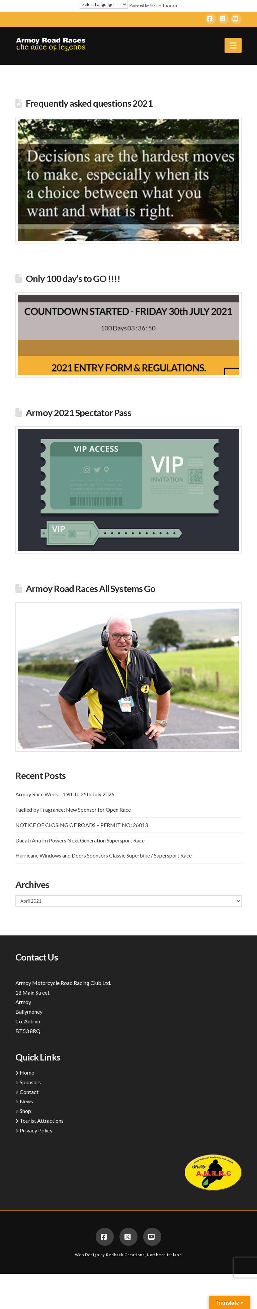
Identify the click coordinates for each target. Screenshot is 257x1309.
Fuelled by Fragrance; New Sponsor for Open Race (73, 809)
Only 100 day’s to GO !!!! (73, 278)
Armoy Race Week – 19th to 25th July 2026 (64, 794)
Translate (163, 5)
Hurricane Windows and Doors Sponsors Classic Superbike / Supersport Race (103, 855)
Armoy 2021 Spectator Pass (78, 412)
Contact (26, 1092)
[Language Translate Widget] (103, 4)
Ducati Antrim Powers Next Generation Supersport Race (80, 840)
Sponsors (28, 1082)
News (24, 1101)
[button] (233, 45)
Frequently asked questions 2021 (89, 103)
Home (24, 1072)
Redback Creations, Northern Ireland (144, 1254)
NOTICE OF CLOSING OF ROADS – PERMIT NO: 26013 (81, 825)
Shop (23, 1111)
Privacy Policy (34, 1130)
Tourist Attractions (39, 1120)
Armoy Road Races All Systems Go (90, 588)
